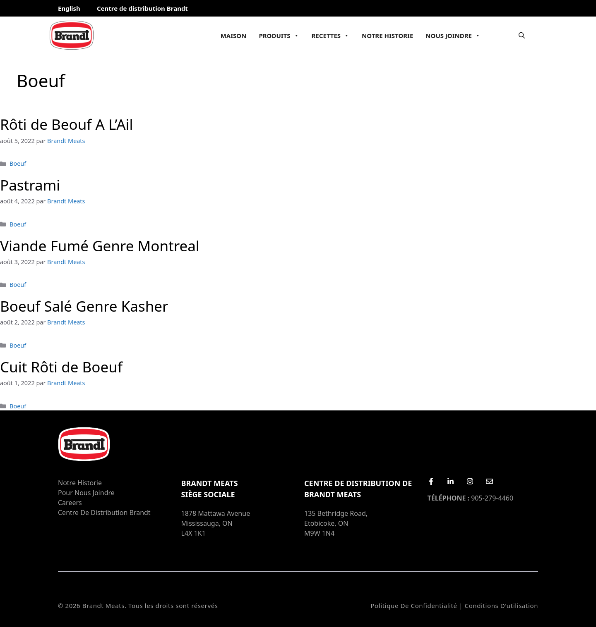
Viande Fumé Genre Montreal (99, 245)
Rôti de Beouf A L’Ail (66, 124)
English (69, 8)
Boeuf (18, 163)
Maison (234, 35)
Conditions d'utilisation (501, 605)
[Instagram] (469, 481)
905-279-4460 (471, 498)
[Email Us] (489, 481)
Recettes (331, 35)
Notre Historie (387, 35)
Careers (70, 502)
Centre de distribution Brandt (142, 8)
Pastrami (30, 185)
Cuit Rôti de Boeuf (61, 367)
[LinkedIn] (450, 481)
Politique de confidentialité (413, 605)
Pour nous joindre (86, 492)
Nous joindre (453, 35)
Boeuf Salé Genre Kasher (84, 306)
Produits (279, 35)
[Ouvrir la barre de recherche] (521, 35)
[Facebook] (431, 481)
